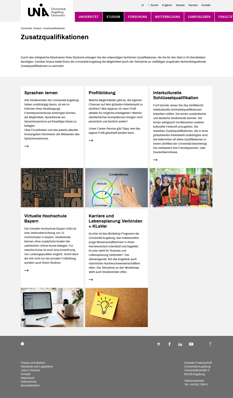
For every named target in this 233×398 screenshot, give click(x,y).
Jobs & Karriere (30, 370)
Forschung (137, 17)
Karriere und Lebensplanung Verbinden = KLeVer (115, 221)
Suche (153, 5)
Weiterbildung (167, 17)
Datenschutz (29, 381)
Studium (113, 17)
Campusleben (199, 17)
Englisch (167, 5)
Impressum (28, 377)
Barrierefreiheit (30, 385)
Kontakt (206, 5)
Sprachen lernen (41, 92)
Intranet (180, 5)
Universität (89, 17)
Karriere (193, 5)
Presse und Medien (33, 362)
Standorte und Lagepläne (37, 366)
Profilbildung (102, 92)
